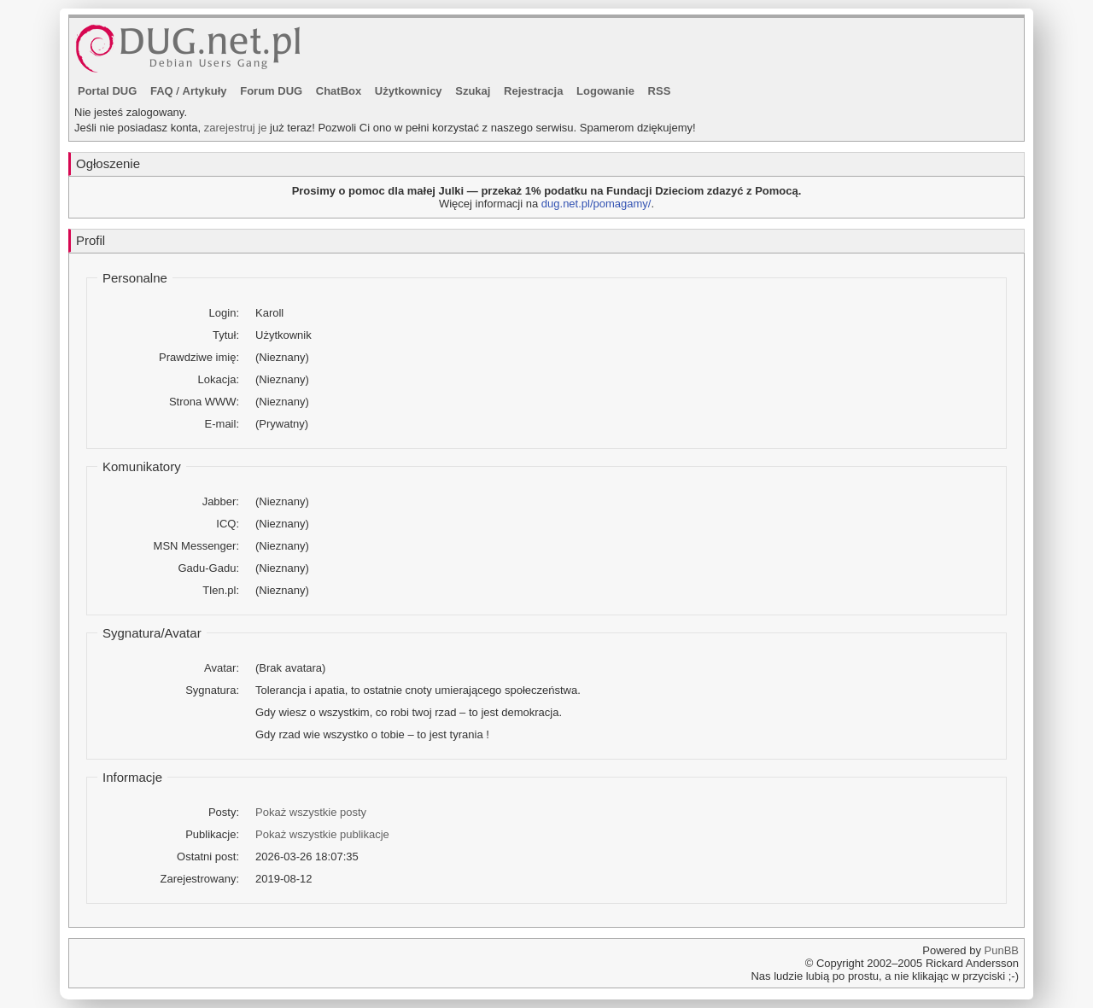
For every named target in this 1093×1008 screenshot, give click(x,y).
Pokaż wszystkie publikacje (322, 834)
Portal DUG (107, 90)
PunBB (1002, 950)
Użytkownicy (408, 90)
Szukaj (472, 90)
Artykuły (205, 90)
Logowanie (605, 90)
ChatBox (338, 90)
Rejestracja (533, 90)
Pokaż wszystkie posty (310, 812)
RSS (659, 90)
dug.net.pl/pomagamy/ (596, 203)
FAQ (161, 90)
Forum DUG (271, 90)
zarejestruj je (235, 127)
